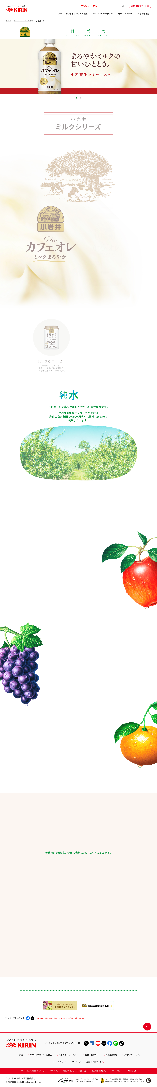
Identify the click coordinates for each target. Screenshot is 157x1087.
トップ (8, 21)
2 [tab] (80, 98)
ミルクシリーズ (72, 32)
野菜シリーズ (103, 32)
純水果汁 (88, 32)
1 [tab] (77, 98)
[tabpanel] (78, 66)
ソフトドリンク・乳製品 (23, 21)
